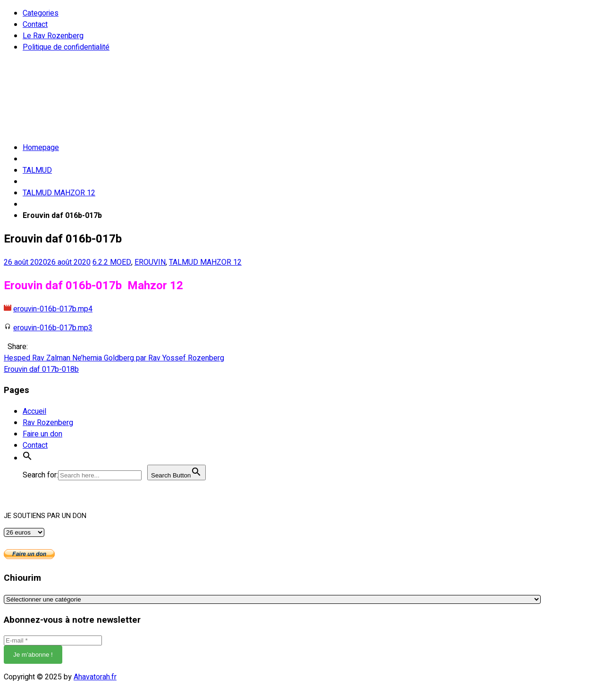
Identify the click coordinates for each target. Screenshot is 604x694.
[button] (27, 458)
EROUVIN (150, 262)
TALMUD (37, 170)
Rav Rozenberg (48, 422)
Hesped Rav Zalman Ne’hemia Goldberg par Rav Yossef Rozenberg (114, 358)
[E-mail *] (53, 640)
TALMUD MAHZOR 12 (59, 193)
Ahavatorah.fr (95, 677)
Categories (41, 13)
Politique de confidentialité (66, 47)
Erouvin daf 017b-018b (41, 369)
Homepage (41, 147)
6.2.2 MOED (111, 262)
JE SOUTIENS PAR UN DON (45, 516)
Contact (35, 24)
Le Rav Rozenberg (53, 36)
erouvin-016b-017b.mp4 (52, 309)
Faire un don (42, 434)
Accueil (34, 411)
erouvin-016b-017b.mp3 (52, 328)
